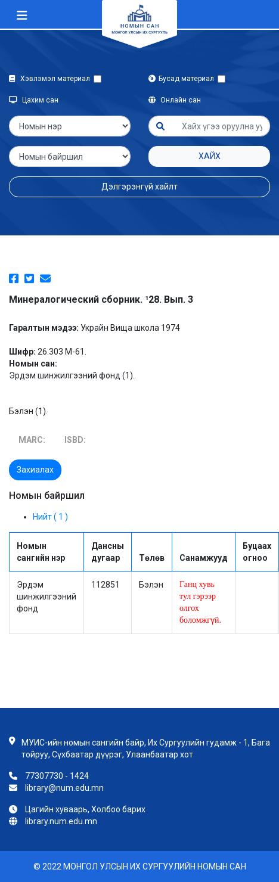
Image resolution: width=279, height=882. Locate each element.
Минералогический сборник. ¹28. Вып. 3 (101, 299)
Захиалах (35, 469)
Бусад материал (183, 78)
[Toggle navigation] (22, 15)
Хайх (210, 156)
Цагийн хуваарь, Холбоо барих (85, 809)
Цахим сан (33, 100)
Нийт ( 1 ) (50, 516)
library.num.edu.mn (61, 821)
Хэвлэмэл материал (51, 78)
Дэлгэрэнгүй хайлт (139, 186)
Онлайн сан (174, 100)
